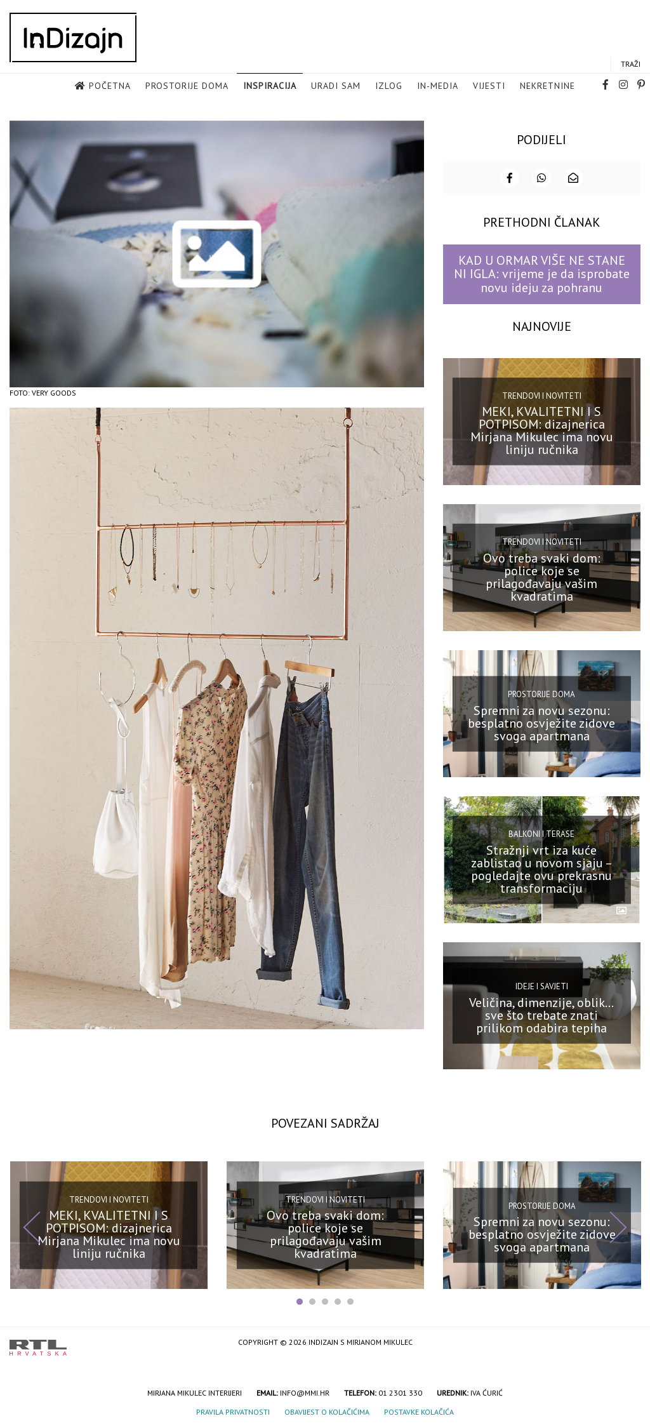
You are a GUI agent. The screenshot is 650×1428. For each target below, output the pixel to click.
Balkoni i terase (541, 833)
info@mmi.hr (304, 1391)
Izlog (388, 86)
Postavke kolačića (419, 1410)
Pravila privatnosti (233, 1410)
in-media (437, 86)
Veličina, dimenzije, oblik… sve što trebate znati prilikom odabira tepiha (541, 1014)
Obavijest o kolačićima (326, 1410)
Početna (110, 86)
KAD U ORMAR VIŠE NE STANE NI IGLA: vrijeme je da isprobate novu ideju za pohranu (542, 273)
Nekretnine (547, 86)
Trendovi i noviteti (541, 394)
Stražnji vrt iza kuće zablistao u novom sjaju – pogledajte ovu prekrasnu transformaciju (542, 868)
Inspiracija (269, 86)
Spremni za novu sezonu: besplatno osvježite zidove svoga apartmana (541, 722)
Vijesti (489, 86)
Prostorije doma (187, 86)
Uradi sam (336, 86)
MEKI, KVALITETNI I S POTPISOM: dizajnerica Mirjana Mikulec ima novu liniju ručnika (541, 430)
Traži (630, 64)
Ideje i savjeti (541, 985)
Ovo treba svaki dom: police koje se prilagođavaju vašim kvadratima (541, 576)
